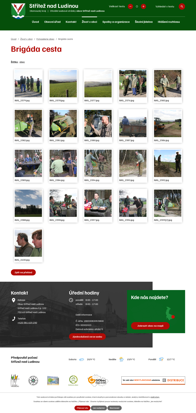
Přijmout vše (82, 408)
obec (22, 61)
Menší (130, 6)
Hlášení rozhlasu (169, 21)
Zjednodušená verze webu (87, 336)
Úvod (35, 21)
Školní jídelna (144, 21)
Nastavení (114, 408)
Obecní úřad (52, 21)
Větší (143, 6)
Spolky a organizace (116, 21)
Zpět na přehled (23, 272)
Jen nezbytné (99, 408)
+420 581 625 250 (27, 322)
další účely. (155, 397)
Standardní (137, 6)
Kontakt (71, 21)
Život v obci (89, 21)
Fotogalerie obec (45, 38)
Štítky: (14, 61)
